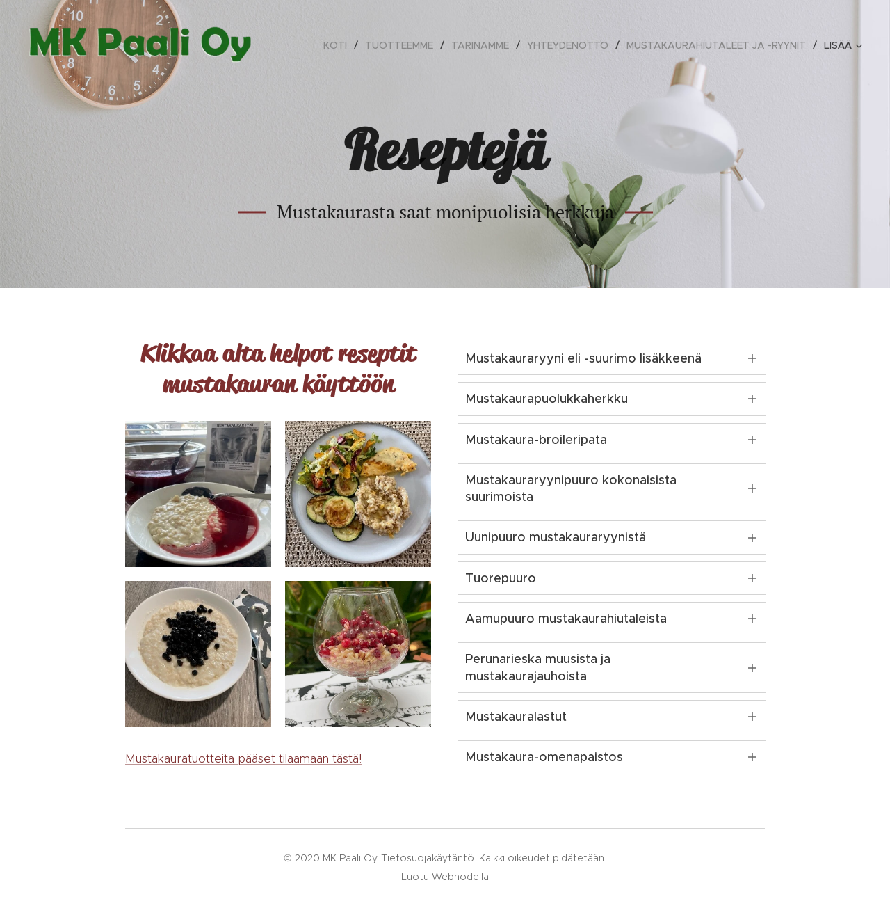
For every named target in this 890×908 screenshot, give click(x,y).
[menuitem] (339, 45)
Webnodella (460, 876)
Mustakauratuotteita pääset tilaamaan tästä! (243, 758)
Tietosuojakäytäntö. (428, 858)
